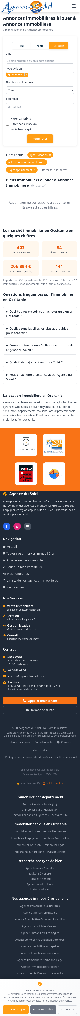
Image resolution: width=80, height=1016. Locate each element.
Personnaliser (43, 1009)
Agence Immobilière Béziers (40, 912)
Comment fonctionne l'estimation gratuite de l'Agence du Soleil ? (40, 347)
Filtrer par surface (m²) (22, 124)
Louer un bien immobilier (22, 567)
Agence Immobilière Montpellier (40, 946)
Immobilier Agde (54, 845)
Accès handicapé (18, 129)
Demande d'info (40, 710)
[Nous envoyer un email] (27, 526)
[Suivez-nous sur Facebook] (6, 526)
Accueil (10, 547)
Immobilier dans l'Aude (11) (40, 804)
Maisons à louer (40, 889)
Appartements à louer (40, 884)
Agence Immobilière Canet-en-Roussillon (40, 919)
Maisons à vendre (40, 873)
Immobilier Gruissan (28, 845)
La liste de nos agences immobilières (30, 580)
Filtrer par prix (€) (19, 118)
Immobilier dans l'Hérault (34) (40, 809)
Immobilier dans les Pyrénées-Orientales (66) (39, 815)
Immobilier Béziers (54, 831)
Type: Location (40, 155)
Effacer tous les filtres (54, 170)
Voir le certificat (53, 783)
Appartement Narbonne (29, 851)
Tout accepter (16, 1009)
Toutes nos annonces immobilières (29, 553)
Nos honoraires (16, 574)
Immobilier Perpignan (24, 838)
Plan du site (40, 750)
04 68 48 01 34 (17, 670)
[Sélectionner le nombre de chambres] (40, 90)
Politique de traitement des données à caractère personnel (41, 757)
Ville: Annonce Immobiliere (26, 162)
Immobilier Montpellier (55, 838)
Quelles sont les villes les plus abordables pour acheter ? (37, 330)
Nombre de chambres (40, 87)
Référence (40, 103)
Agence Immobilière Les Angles (40, 933)
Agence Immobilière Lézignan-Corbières (40, 939)
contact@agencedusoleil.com (26, 676)
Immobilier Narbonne (27, 831)
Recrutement (14, 587)
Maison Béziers (56, 851)
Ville (40, 58)
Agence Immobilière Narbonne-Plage (40, 960)
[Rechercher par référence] (40, 106)
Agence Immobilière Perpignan (40, 966)
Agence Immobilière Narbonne (40, 953)
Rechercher (40, 138)
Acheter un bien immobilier (24, 560)
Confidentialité (44, 742)
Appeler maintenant (40, 701)
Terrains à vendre (40, 879)
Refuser (67, 1009)
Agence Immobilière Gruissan (40, 926)
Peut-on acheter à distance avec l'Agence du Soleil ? (39, 377)
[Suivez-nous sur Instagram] (17, 526)
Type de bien (40, 72)
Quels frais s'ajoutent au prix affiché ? (36, 362)
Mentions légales (19, 742)
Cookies (64, 742)
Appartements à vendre (40, 868)
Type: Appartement (21, 170)
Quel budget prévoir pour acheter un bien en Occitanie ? (39, 313)
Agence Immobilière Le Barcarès (40, 906)
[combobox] (40, 60)
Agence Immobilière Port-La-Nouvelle (40, 973)
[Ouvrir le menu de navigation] (74, 6)
